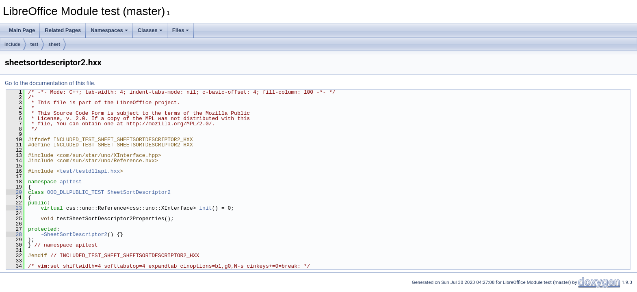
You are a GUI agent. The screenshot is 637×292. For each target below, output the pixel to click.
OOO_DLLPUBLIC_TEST (75, 192)
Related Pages (63, 30)
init (205, 208)
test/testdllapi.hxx (90, 171)
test (34, 44)
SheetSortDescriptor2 (139, 192)
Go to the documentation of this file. (50, 83)
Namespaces (109, 30)
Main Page (22, 30)
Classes (150, 30)
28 (14, 234)
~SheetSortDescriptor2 (74, 234)
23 (14, 208)
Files (180, 30)
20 (14, 192)
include (12, 44)
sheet (54, 44)
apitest (71, 181)
